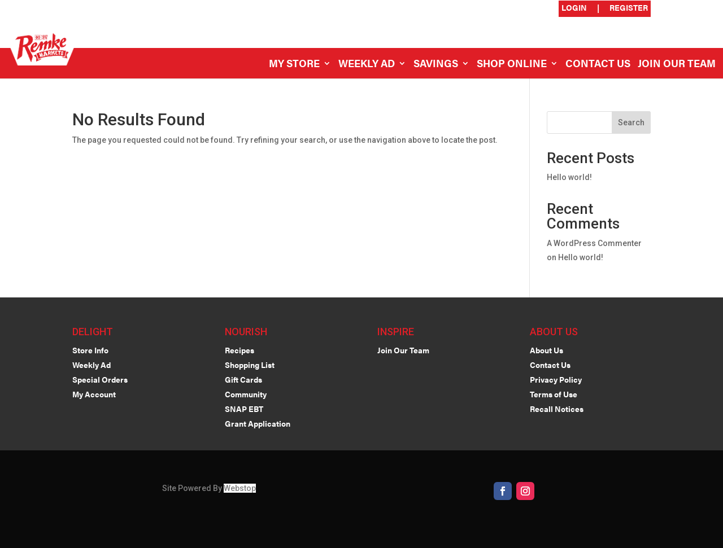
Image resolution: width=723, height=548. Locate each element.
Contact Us (597, 64)
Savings (435, 64)
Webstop (240, 488)
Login (574, 8)
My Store (294, 64)
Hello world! (569, 177)
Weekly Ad (366, 64)
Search (631, 122)
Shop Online (512, 64)
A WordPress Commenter (594, 243)
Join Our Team (677, 64)
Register (628, 8)
